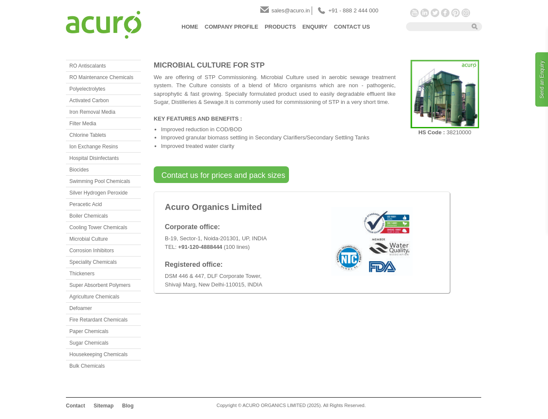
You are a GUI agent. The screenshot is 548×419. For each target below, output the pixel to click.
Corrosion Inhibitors (91, 251)
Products (280, 27)
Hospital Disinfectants (94, 158)
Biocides (79, 170)
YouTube (414, 13)
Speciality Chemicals (93, 262)
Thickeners (82, 274)
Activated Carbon (89, 100)
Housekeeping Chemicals (98, 354)
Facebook (445, 13)
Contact (75, 406)
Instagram (466, 13)
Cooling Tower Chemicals (98, 227)
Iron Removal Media (92, 112)
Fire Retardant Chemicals (98, 320)
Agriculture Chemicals (94, 297)
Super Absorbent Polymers (100, 285)
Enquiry (315, 27)
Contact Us (352, 27)
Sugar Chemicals (88, 343)
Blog (128, 406)
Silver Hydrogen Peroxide (98, 193)
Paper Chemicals (88, 331)
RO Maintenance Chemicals (101, 77)
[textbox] (436, 26)
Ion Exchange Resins (93, 147)
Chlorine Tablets (87, 135)
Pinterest (455, 13)
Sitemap (104, 406)
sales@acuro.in (290, 10)
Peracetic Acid (85, 204)
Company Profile (231, 27)
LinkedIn (424, 13)
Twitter (435, 13)
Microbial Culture (88, 239)
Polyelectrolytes (87, 89)
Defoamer (80, 308)
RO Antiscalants (87, 66)
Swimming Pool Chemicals (99, 181)
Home (190, 27)
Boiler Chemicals (88, 216)
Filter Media (82, 124)
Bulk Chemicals (87, 366)
